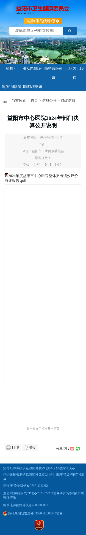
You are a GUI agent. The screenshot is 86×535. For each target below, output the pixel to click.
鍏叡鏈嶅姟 (32, 87)
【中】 (48, 165)
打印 (15, 447)
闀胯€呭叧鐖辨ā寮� (43, 21)
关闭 (32, 447)
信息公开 (49, 100)
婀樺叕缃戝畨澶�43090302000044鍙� (33, 513)
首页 (34, 100)
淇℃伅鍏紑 (32, 68)
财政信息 (68, 100)
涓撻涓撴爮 (11, 87)
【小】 (58, 165)
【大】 (37, 165)
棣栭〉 (11, 68)
